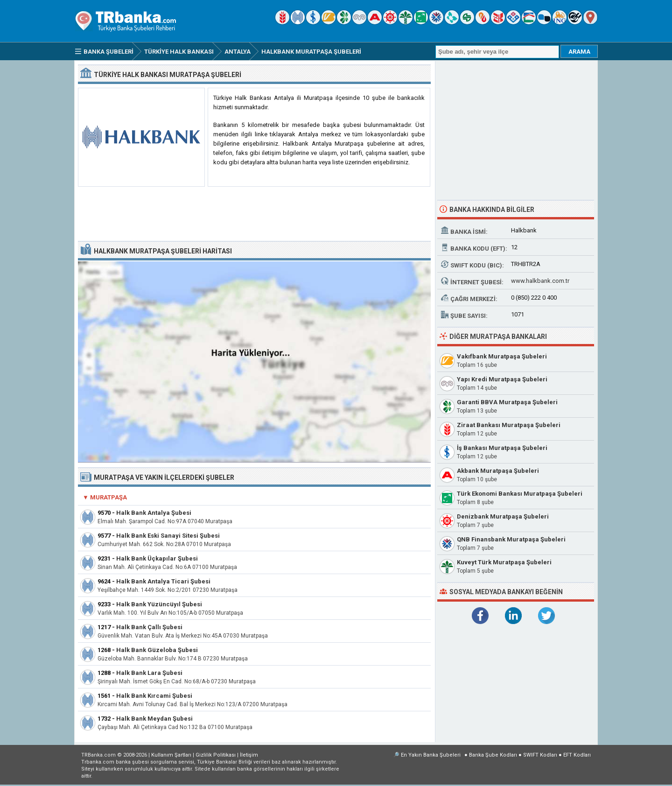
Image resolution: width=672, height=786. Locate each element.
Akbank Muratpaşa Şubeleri (498, 470)
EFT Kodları (577, 755)
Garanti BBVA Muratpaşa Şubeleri (507, 402)
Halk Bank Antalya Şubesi (153, 512)
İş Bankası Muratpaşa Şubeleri (502, 447)
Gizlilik (216, 755)
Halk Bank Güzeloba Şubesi (157, 649)
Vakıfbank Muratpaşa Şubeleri (502, 356)
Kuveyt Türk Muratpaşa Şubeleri (504, 562)
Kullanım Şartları (171, 755)
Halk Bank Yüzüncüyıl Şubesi (159, 604)
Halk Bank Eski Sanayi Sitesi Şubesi (168, 535)
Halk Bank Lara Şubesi (149, 672)
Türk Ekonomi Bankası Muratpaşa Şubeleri (519, 493)
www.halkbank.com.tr (540, 280)
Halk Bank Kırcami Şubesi (154, 695)
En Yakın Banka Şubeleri (431, 755)
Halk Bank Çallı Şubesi (149, 627)
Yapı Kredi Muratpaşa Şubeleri (502, 379)
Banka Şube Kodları (493, 755)
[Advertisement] (254, 214)
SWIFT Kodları (540, 755)
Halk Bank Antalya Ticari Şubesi (163, 581)
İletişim (249, 755)
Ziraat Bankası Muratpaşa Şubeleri (508, 424)
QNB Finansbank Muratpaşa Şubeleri (511, 539)
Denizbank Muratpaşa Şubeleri (503, 516)
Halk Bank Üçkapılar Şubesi (157, 558)
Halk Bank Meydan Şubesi (154, 718)
